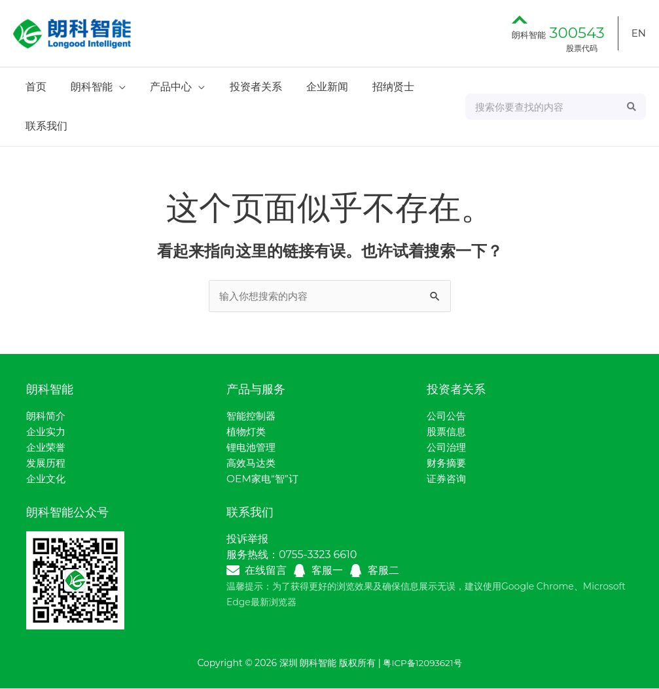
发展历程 (47, 463)
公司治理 (448, 448)
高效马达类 (252, 463)
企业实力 (47, 432)
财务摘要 (448, 463)
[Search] (632, 106)
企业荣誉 (47, 448)
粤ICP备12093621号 (422, 663)
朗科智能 (558, 34)
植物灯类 (247, 432)
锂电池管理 (252, 448)
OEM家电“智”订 (264, 479)
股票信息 (448, 432)
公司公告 (448, 416)
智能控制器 (252, 416)
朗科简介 (47, 416)
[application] (113, 86)
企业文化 (47, 479)
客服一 (327, 571)
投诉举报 (247, 539)
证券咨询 (448, 479)
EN (639, 33)
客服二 (383, 571)
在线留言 (266, 571)
